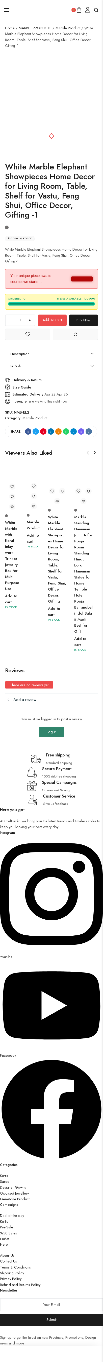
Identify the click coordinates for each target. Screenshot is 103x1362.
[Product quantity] (20, 320)
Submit (51, 1319)
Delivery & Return (27, 379)
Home (10, 28)
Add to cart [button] (11, 599)
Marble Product (68, 28)
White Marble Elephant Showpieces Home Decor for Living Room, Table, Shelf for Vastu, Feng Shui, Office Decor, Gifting (57, 559)
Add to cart (52, 320)
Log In (52, 732)
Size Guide (21, 387)
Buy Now (83, 320)
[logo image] (40, 9)
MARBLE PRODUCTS (35, 28)
